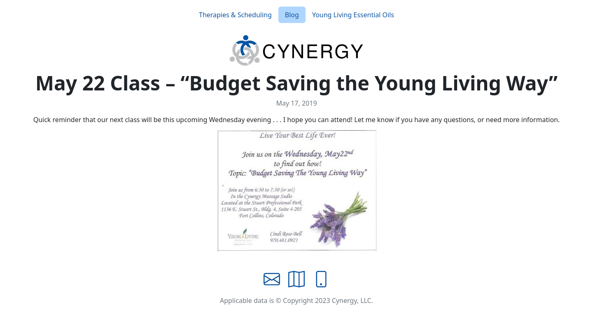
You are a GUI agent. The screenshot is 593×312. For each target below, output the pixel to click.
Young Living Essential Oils (353, 14)
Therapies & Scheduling (235, 14)
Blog (292, 14)
